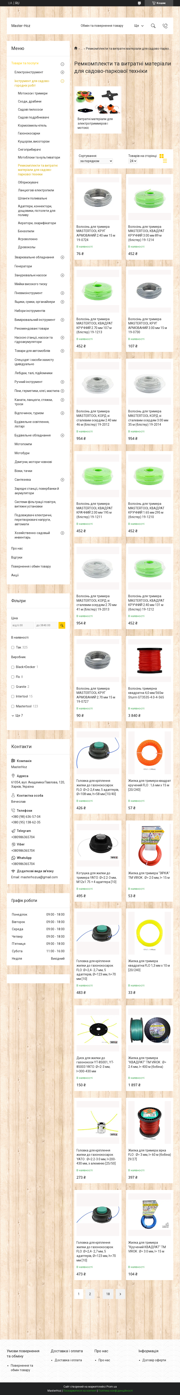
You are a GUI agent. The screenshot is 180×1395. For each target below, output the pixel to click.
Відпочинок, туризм (29, 413)
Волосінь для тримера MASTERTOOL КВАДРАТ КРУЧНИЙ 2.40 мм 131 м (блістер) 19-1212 (146, 602)
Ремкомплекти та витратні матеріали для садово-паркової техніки (38, 170)
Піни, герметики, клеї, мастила (37, 391)
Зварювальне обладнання (34, 257)
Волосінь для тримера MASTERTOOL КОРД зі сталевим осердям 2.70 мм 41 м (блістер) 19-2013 (96, 602)
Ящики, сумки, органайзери (35, 302)
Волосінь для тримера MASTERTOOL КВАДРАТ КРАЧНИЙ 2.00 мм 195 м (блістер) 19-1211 (94, 510)
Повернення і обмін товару (31, 566)
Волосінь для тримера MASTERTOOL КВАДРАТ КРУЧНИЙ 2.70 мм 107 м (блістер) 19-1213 (94, 325)
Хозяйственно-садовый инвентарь (32, 535)
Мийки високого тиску (31, 284)
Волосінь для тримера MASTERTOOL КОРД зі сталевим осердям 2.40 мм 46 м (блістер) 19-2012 (96, 417)
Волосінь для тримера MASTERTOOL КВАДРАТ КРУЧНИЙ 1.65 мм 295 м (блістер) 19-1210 (146, 510)
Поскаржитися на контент (79, 1390)
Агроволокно (28, 239)
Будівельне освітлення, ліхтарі (32, 424)
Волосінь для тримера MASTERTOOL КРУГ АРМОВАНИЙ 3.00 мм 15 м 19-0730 (147, 325)
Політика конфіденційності (115, 1390)
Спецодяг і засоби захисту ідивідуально (34, 362)
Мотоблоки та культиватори (39, 157)
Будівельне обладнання (33, 435)
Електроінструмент (29, 72)
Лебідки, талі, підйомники (33, 373)
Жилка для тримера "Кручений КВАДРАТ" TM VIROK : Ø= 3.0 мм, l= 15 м (147, 1247)
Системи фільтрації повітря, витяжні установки (35, 504)
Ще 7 (19, 715)
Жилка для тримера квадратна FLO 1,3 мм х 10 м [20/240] (149, 965)
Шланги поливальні (32, 198)
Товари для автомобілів (32, 351)
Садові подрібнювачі (33, 117)
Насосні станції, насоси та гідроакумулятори (34, 340)
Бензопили (26, 231)
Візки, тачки (23, 471)
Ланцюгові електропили (36, 190)
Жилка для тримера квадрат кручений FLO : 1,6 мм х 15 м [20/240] (149, 785)
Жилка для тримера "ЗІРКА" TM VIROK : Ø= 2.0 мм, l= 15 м (149, 875)
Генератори (23, 266)
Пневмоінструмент (29, 293)
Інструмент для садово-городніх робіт (32, 83)
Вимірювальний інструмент (35, 320)
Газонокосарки (29, 133)
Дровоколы (26, 247)
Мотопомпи (23, 444)
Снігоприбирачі (29, 149)
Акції (15, 575)
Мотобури (22, 453)
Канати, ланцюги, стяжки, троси (34, 402)
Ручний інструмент (29, 382)
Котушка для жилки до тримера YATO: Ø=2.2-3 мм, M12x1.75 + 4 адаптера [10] (96, 877)
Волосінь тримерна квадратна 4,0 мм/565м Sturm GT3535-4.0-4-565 (146, 693)
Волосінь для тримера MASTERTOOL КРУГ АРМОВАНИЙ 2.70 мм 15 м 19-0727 (95, 695)
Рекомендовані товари (32, 328)
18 (108, 1294)
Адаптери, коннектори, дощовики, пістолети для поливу (36, 210)
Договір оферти (154, 1360)
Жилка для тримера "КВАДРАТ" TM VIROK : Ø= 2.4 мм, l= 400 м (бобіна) (147, 1062)
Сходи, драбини (29, 101)
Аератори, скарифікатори (37, 223)
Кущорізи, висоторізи (34, 141)
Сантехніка (23, 479)
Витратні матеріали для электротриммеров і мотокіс (95, 123)
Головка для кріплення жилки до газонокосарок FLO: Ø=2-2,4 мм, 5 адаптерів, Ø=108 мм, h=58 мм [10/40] (97, 787)
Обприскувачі (28, 182)
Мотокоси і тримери (32, 93)
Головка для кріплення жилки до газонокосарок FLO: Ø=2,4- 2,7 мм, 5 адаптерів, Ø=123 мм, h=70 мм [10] (96, 969)
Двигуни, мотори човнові (33, 462)
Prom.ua (111, 1386)
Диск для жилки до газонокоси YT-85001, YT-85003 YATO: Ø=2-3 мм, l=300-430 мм (95, 1064)
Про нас (17, 548)
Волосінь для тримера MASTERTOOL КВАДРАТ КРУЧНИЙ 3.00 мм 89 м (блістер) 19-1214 (146, 233)
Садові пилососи (30, 109)
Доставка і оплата (68, 1360)
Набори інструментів (30, 311)
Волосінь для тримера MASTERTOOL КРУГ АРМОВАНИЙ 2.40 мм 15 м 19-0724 (95, 233)
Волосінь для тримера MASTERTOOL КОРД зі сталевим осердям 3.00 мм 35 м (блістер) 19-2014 (148, 417)
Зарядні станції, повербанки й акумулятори (37, 491)
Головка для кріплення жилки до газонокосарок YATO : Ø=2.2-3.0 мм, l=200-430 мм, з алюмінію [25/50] (96, 1157)
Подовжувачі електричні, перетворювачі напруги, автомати (33, 519)
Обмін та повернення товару (102, 25)
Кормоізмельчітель (32, 125)
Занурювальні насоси (31, 275)
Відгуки (16, 557)
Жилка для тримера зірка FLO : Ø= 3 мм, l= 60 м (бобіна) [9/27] (149, 1155)
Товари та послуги (24, 63)
